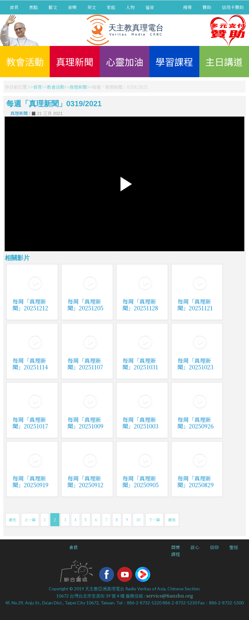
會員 (73, 547)
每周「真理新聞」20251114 (30, 363)
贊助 (206, 7)
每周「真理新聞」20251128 (140, 304)
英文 (91, 7)
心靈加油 (124, 61)
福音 (149, 7)
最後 (172, 519)
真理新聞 (74, 61)
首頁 (14, 7)
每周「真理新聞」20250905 (140, 481)
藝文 (52, 7)
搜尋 (187, 7)
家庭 (111, 7)
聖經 (233, 547)
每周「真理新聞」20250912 (85, 481)
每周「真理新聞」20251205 (85, 304)
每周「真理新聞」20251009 (85, 422)
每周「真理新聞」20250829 (195, 481)
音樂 (72, 7)
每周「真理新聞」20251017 (30, 422)
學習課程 (174, 61)
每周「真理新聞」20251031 (140, 363)
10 (138, 519)
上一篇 (30, 519)
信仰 (214, 547)
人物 (130, 7)
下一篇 (154, 519)
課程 (175, 554)
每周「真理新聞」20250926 (195, 422)
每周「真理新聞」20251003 (140, 422)
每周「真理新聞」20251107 (85, 363)
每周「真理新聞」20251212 (30, 304)
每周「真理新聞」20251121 (195, 304)
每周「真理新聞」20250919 (30, 481)
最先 (12, 519)
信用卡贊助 (233, 7)
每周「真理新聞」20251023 (195, 363)
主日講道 (224, 61)
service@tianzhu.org (169, 595)
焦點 (33, 7)
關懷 (175, 547)
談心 (195, 547)
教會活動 (25, 61)
